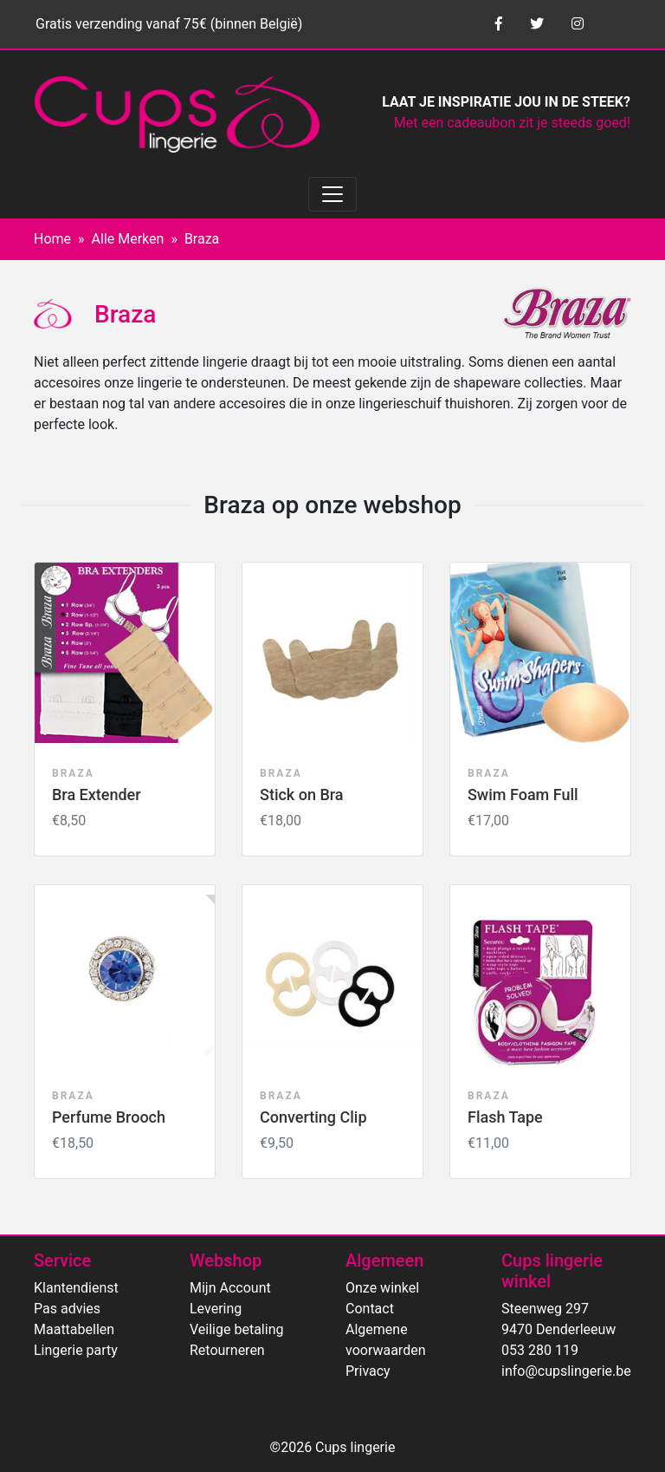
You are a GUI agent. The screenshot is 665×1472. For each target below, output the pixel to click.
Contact (369, 1308)
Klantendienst (76, 1288)
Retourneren (227, 1350)
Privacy (368, 1371)
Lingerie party (76, 1350)
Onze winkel (382, 1288)
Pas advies (67, 1308)
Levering (216, 1308)
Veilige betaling (236, 1329)
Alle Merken (128, 239)
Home (52, 239)
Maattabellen (74, 1329)
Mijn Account (230, 1288)
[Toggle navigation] (332, 194)
